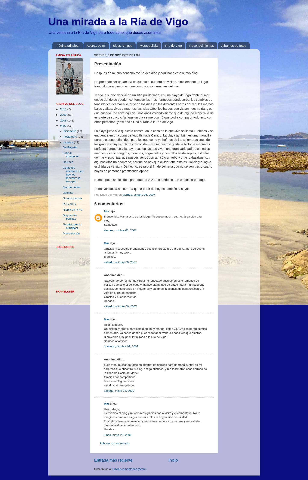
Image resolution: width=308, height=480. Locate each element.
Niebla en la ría (72, 209)
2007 (63, 126)
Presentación (71, 233)
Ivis (106, 211)
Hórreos (68, 162)
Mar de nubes (72, 187)
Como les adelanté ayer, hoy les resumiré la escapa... (73, 174)
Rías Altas (69, 204)
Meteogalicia (149, 45)
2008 (63, 120)
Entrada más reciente (113, 460)
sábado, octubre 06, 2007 (120, 262)
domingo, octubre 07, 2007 (121, 346)
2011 (63, 109)
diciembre (70, 131)
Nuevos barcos (72, 198)
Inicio (173, 460)
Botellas (68, 192)
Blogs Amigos (122, 45)
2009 (63, 114)
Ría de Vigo (173, 45)
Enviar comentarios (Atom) (130, 469)
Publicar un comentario (114, 443)
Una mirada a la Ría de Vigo (118, 22)
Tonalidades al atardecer (72, 226)
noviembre (71, 136)
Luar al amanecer (71, 154)
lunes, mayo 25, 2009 (118, 434)
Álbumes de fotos (233, 45)
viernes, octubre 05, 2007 (120, 230)
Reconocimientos (201, 45)
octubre (69, 142)
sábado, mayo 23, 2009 (119, 390)
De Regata (70, 147)
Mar (106, 243)
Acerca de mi (96, 45)
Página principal (67, 45)
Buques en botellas (70, 217)
